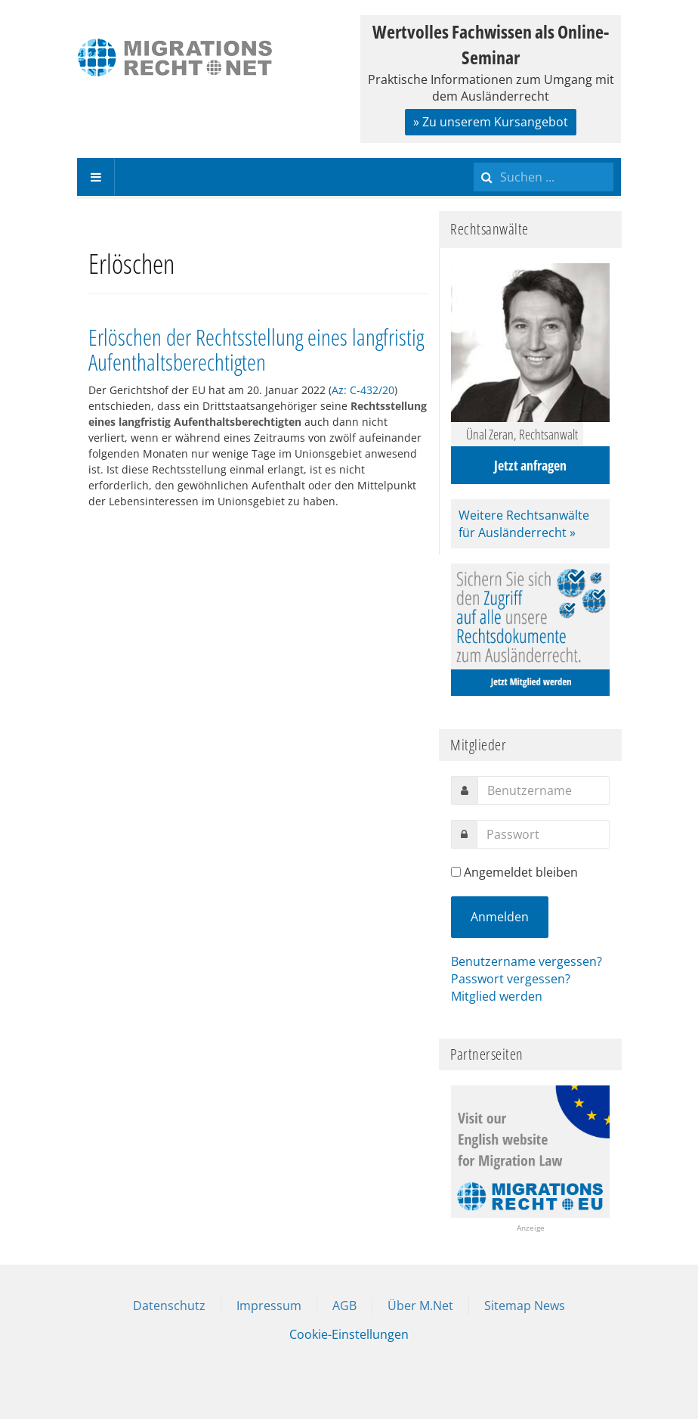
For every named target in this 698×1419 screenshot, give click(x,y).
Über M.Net (420, 1305)
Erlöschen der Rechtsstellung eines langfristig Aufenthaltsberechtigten (256, 349)
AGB (344, 1305)
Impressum (268, 1305)
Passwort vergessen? (510, 978)
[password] (543, 834)
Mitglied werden (496, 996)
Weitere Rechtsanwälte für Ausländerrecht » (524, 524)
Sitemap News (524, 1305)
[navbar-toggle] (96, 177)
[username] (543, 790)
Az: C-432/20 (363, 390)
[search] (543, 177)
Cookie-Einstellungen (349, 1334)
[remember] (456, 872)
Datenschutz (169, 1305)
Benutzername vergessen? (526, 961)
